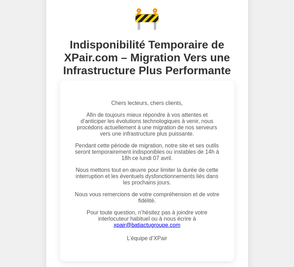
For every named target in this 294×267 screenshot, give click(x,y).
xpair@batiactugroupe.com (147, 225)
